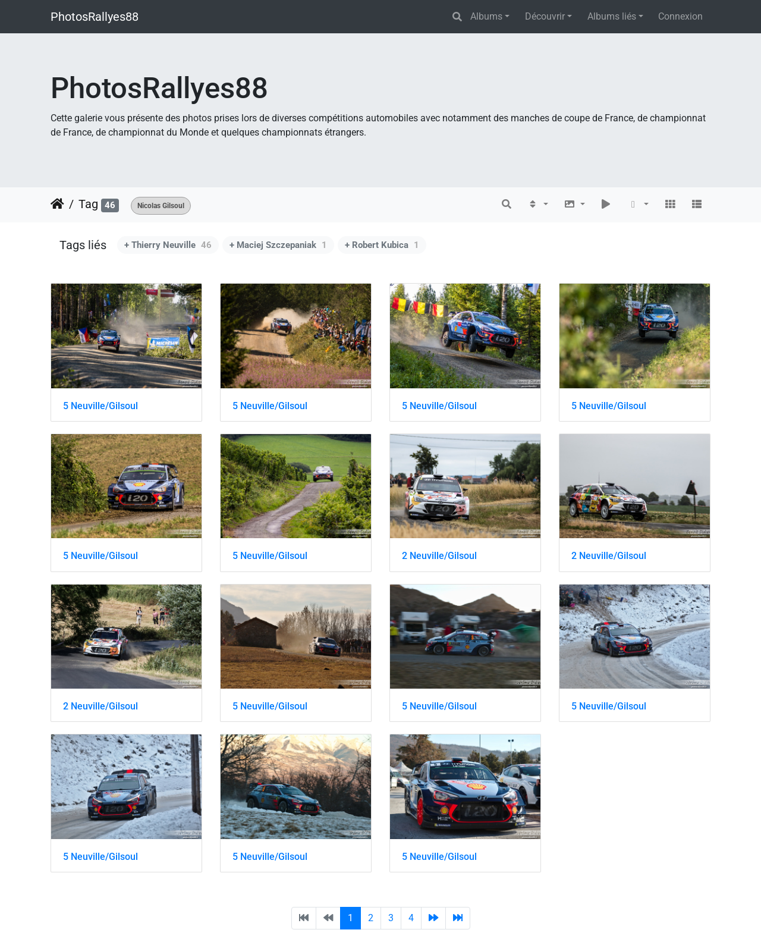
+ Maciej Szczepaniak (278, 245)
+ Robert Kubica (382, 245)
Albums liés (611, 16)
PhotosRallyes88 (95, 17)
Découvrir (545, 16)
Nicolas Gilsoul (160, 206)
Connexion (680, 16)
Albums (486, 16)
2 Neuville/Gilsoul (439, 555)
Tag (88, 204)
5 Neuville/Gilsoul (100, 406)
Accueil (57, 204)
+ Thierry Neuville (168, 245)
